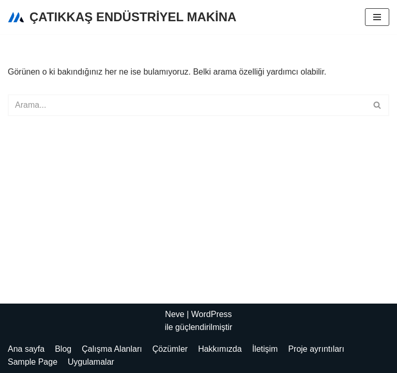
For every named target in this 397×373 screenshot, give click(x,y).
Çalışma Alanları (112, 349)
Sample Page (32, 361)
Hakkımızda (219, 349)
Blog (63, 349)
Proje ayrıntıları (316, 349)
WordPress (211, 314)
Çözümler (170, 349)
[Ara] (187, 105)
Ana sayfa (26, 349)
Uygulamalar (91, 361)
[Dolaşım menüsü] (377, 17)
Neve (174, 314)
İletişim (265, 349)
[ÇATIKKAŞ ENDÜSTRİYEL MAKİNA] (122, 17)
